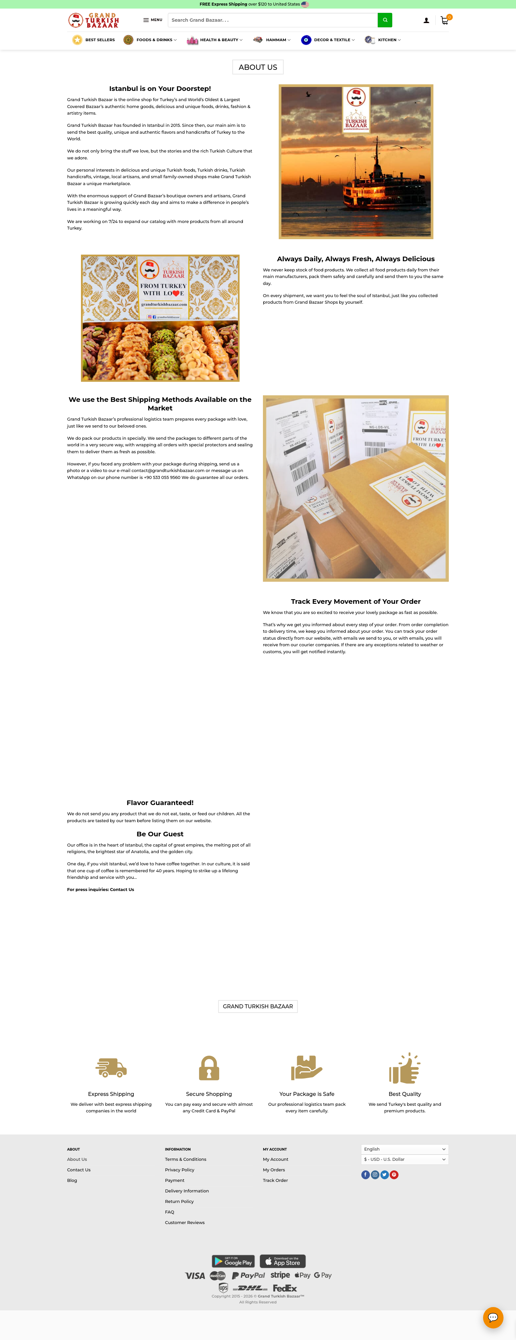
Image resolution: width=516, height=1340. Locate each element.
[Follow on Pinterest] (394, 1174)
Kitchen (382, 39)
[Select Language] (405, 1149)
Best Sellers (93, 39)
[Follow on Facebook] (365, 1174)
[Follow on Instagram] (375, 1174)
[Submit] (385, 20)
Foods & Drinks (149, 39)
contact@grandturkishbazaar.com (168, 470)
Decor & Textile (327, 39)
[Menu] (152, 20)
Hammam (271, 39)
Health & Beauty (214, 39)
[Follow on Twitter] (384, 1174)
